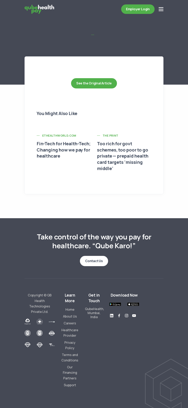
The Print (110, 135)
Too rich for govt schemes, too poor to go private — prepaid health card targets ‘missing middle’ (122, 156)
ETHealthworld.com (59, 135)
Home (69, 309)
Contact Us (94, 261)
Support (70, 385)
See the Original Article (94, 83)
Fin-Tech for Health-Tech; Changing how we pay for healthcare (64, 150)
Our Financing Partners (70, 372)
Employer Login (138, 9)
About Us (70, 316)
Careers (70, 323)
